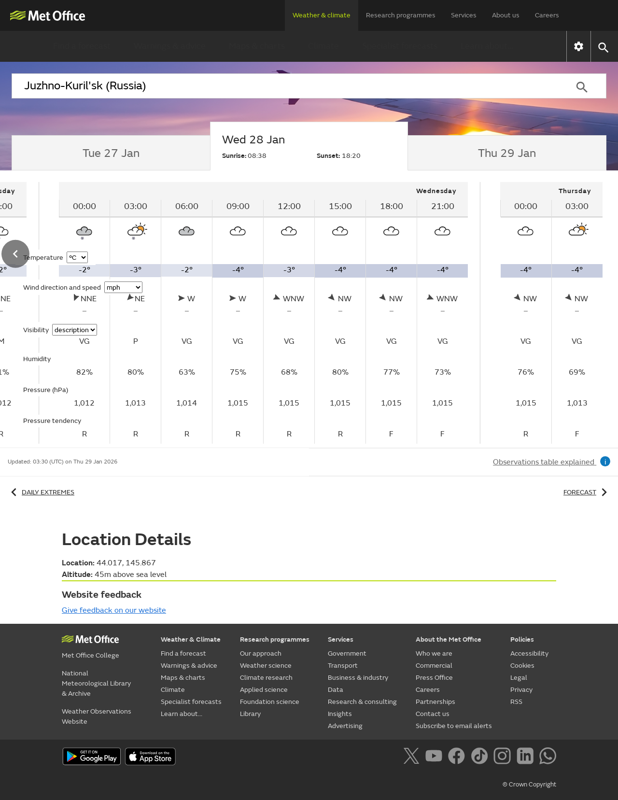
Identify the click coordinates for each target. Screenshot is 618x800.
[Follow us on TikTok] (481, 757)
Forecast (586, 492)
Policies (522, 639)
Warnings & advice (170, 46)
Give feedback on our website (114, 610)
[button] (603, 46)
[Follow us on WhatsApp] (547, 757)
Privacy (521, 690)
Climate (323, 46)
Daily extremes (41, 492)
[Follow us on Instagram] (503, 757)
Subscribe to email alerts (454, 726)
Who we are (434, 653)
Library (250, 714)
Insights (340, 714)
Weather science (266, 665)
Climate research (266, 678)
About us (506, 15)
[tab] (111, 153)
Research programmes (400, 15)
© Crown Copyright (529, 784)
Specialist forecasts (399, 46)
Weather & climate (322, 15)
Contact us (432, 714)
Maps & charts (257, 46)
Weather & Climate (191, 639)
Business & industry (358, 678)
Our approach (260, 653)
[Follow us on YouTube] (435, 757)
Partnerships (435, 702)
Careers (547, 15)
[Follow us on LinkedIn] (527, 757)
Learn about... (487, 46)
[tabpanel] (264, 313)
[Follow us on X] (413, 757)
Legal (518, 678)
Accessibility (529, 653)
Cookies (522, 665)
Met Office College (90, 655)
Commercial (434, 665)
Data (335, 690)
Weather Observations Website (96, 716)
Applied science (264, 690)
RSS (516, 702)
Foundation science (269, 702)
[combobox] (284, 86)
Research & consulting (362, 702)
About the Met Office (448, 639)
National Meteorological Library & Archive (96, 683)
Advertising (345, 726)
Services (464, 15)
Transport (343, 665)
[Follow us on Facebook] (458, 757)
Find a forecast (82, 46)
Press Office (434, 678)
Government (347, 653)
